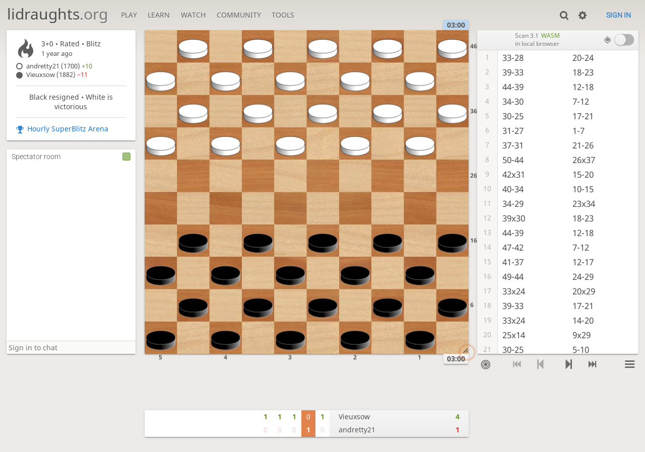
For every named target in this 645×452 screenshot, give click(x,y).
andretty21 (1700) (59, 66)
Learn (159, 15)
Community (239, 15)
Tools (283, 15)
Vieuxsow (354, 416)
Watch (193, 15)
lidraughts (57, 14)
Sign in (618, 15)
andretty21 (357, 429)
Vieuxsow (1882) (57, 74)
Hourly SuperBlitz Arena (67, 128)
